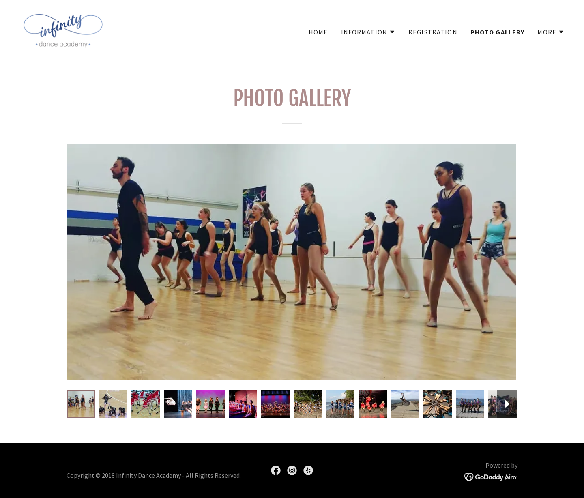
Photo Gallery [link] (497, 32)
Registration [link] (432, 32)
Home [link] (318, 32)
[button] (368, 32)
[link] (63, 29)
